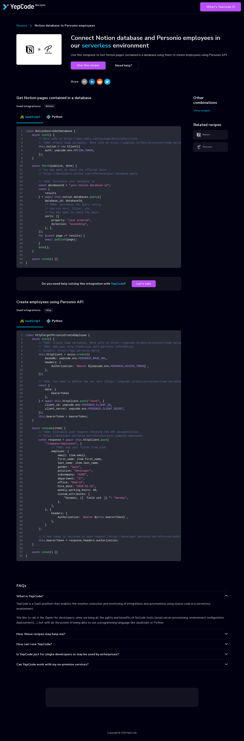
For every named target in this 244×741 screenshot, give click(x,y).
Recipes (21, 25)
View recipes (201, 110)
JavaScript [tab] (29, 116)
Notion (203, 135)
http (48, 310)
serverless (96, 45)
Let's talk (143, 284)
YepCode (117, 284)
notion (50, 106)
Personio (204, 147)
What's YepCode (220, 7)
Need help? (123, 65)
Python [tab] (54, 116)
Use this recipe (88, 65)
